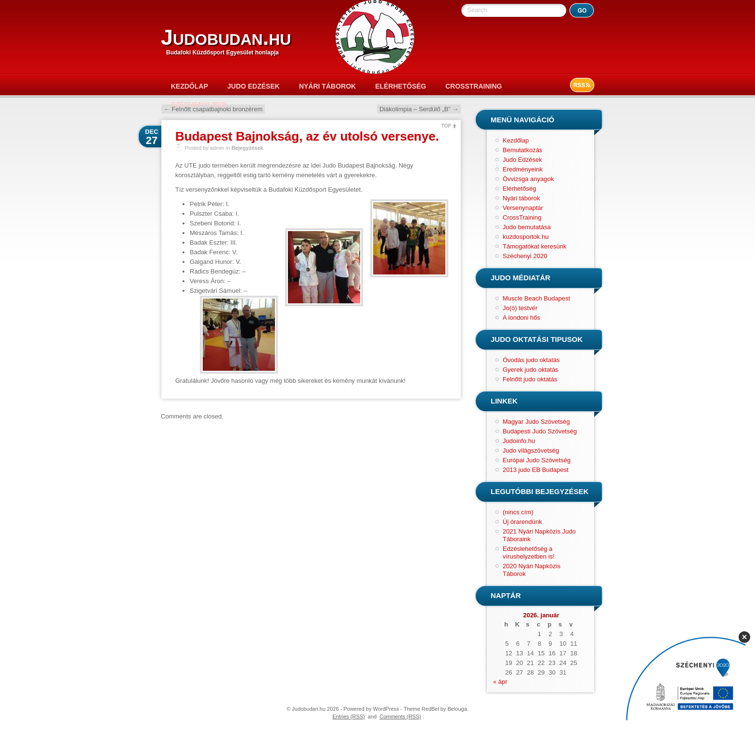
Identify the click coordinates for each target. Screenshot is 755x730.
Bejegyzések (247, 148)
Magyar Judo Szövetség (536, 421)
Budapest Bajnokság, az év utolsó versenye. (307, 136)
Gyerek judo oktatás (531, 369)
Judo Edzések (253, 86)
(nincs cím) (518, 512)
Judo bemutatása (527, 227)
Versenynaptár (523, 207)
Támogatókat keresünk (534, 246)
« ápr (500, 681)
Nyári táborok (327, 86)
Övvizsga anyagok (528, 178)
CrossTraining (473, 86)
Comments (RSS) (400, 716)
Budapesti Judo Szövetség (540, 431)
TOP (446, 126)
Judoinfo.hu (519, 440)
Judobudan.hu (226, 37)
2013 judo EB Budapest (536, 469)
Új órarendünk (522, 521)
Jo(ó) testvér (520, 308)
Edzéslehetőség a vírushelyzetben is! (529, 552)
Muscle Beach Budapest (536, 298)
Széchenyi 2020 (198, 104)
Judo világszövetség (531, 450)
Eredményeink (523, 169)
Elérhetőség (400, 86)
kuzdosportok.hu (525, 236)
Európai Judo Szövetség (537, 460)
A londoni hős (521, 317)
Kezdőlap (189, 86)
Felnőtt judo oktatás (530, 379)
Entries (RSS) (349, 716)
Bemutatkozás (522, 150)
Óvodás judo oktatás (531, 360)
